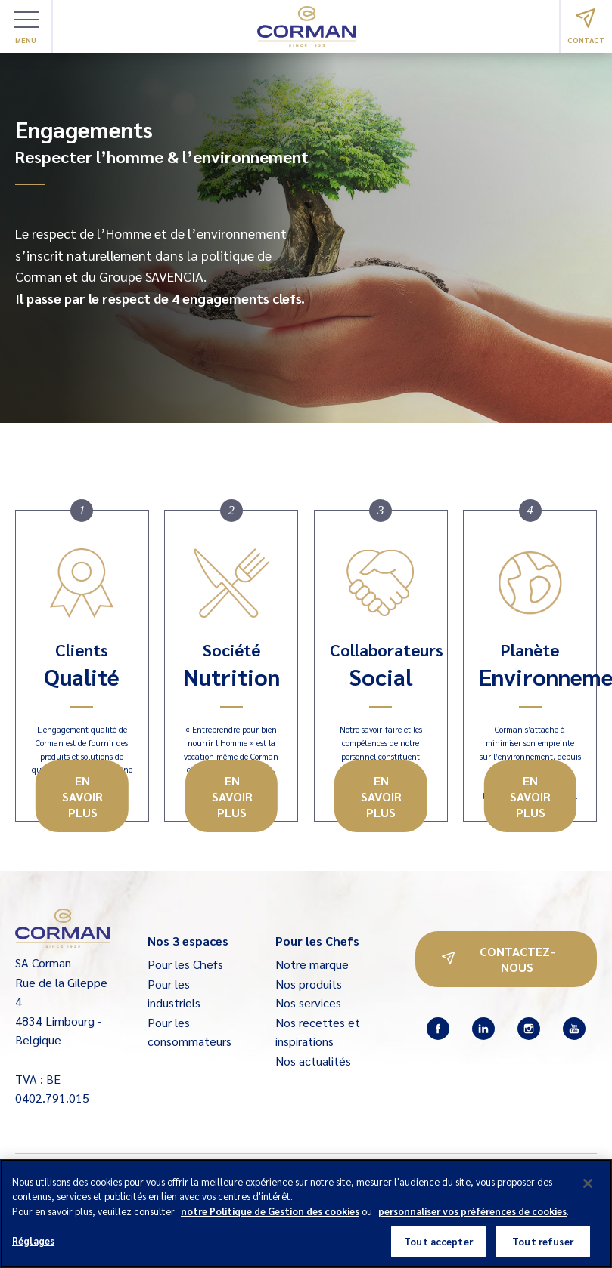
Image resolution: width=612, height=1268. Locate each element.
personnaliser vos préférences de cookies (472, 1217)
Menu (26, 28)
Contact (586, 26)
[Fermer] (587, 1190)
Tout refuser (542, 1248)
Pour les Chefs (185, 964)
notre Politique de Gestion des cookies (270, 1217)
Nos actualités (313, 1061)
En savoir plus (82, 796)
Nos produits (308, 984)
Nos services (308, 1002)
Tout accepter (438, 1248)
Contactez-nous (498, 959)
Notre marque (312, 964)
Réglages (33, 1248)
